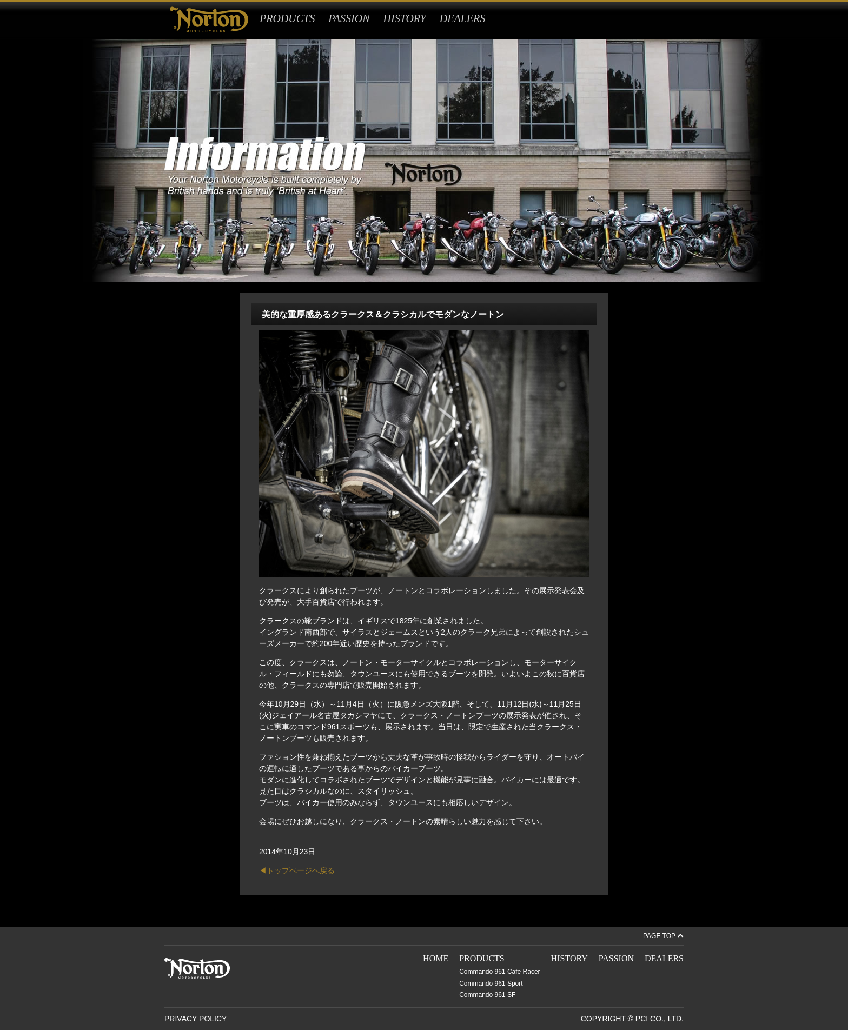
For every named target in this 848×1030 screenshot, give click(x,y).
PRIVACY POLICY (195, 1018)
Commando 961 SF (487, 995)
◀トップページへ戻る (297, 870)
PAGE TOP (659, 936)
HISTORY (404, 18)
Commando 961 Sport (490, 983)
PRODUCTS (287, 18)
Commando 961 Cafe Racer (499, 971)
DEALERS (462, 18)
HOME (435, 958)
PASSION (348, 18)
